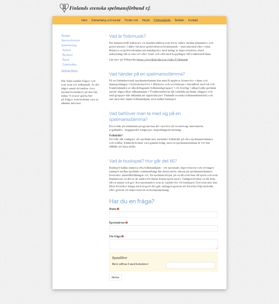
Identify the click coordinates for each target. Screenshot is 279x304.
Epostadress (118, 222)
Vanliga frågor (69, 70)
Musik (146, 20)
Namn (114, 209)
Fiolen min (131, 20)
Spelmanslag (69, 45)
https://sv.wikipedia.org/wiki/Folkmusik (162, 59)
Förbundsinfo (162, 20)
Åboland (67, 54)
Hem (84, 20)
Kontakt (193, 20)
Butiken (179, 20)
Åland (65, 59)
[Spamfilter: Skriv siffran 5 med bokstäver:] (190, 265)
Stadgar (65, 35)
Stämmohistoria (70, 40)
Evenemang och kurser (106, 20)
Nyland (66, 50)
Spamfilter (119, 258)
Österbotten (69, 64)
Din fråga (116, 236)
